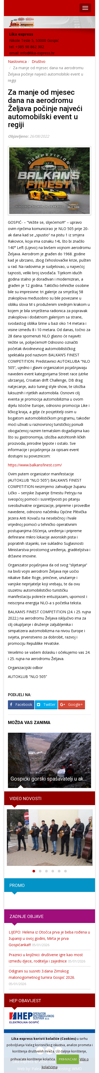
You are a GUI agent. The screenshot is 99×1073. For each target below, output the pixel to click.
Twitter (46, 704)
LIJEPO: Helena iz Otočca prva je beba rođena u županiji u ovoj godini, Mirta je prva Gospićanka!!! (49, 938)
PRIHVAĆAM (68, 1059)
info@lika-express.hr (37, 53)
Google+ (71, 704)
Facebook (21, 704)
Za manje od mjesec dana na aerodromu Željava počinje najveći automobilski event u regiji (45, 108)
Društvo (38, 61)
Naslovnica (17, 61)
